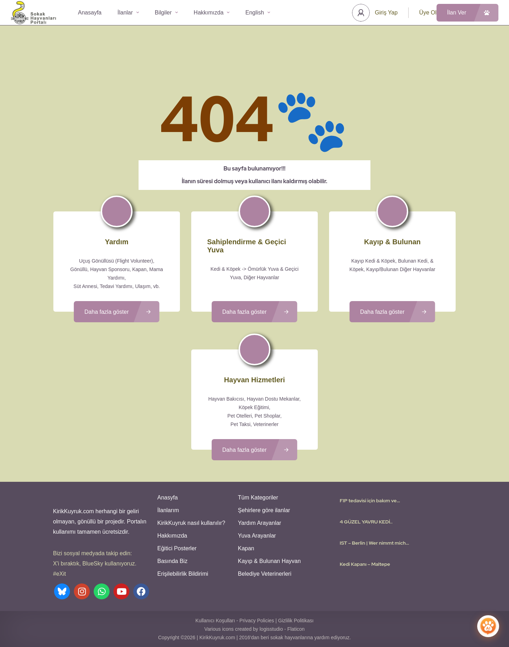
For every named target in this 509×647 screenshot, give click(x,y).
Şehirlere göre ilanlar (264, 510)
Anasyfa (167, 498)
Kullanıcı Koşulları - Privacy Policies (234, 620)
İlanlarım (168, 510)
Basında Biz (172, 561)
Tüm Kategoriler (258, 498)
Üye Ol (428, 13)
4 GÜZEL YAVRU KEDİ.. (366, 521)
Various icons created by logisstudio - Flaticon (254, 629)
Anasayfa (90, 13)
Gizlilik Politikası (296, 620)
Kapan (246, 548)
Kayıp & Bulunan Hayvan (269, 561)
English (257, 13)
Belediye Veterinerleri (264, 574)
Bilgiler (166, 13)
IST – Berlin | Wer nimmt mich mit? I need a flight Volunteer (373, 542)
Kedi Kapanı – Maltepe (365, 564)
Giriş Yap (386, 13)
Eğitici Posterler (177, 548)
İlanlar (128, 13)
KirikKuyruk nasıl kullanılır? (191, 523)
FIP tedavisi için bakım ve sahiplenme (368, 500)
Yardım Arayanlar (259, 523)
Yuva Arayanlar (257, 536)
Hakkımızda (211, 13)
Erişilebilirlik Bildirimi (182, 574)
